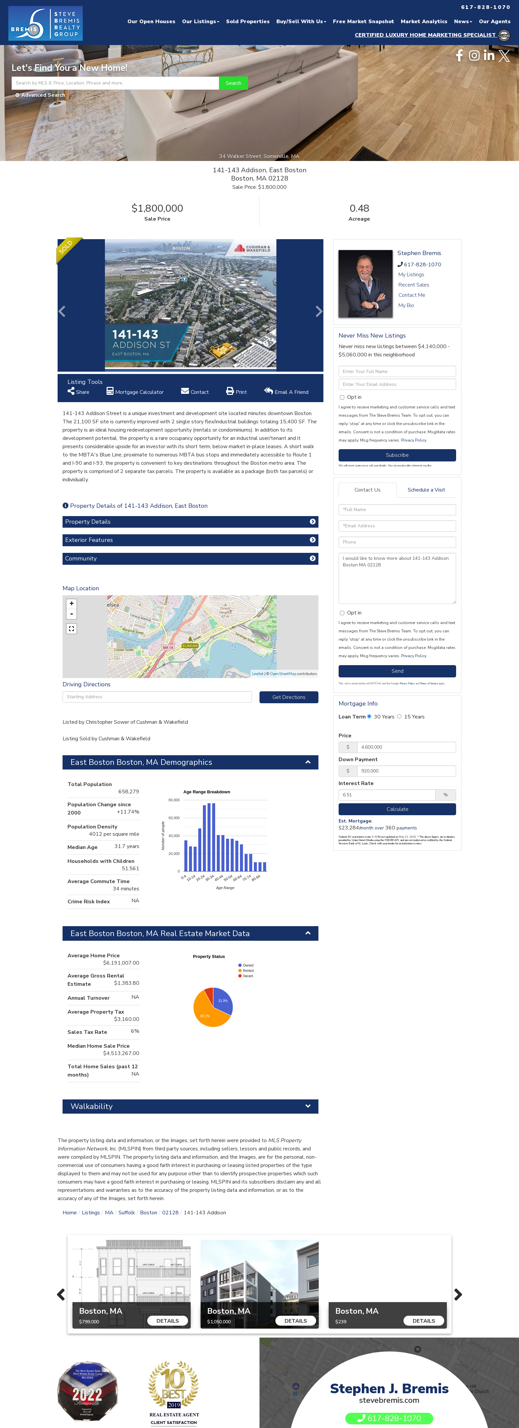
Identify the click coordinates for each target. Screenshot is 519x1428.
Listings (91, 1212)
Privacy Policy (413, 440)
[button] (233, 83)
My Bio (406, 305)
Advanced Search (43, 95)
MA (109, 1212)
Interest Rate (356, 783)
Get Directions (289, 697)
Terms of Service (429, 683)
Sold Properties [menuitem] (248, 21)
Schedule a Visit (426, 490)
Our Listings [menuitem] (200, 21)
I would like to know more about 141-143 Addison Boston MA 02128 (397, 578)
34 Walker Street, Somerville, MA (259, 156)
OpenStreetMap (283, 673)
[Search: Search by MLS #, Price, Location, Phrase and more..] (115, 83)
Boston (148, 1212)
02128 (170, 1212)
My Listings (411, 274)
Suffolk (126, 1212)
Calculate (397, 809)
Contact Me (412, 295)
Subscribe (397, 455)
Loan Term (352, 716)
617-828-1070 (422, 264)
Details (168, 1321)
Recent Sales (414, 285)
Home (70, 1212)
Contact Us (367, 490)
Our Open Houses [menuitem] (151, 21)
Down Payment (358, 759)
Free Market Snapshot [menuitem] (363, 21)
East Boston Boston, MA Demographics (141, 762)
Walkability (92, 1106)
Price (345, 735)
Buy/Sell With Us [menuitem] (301, 21)
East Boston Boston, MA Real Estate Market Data (160, 933)
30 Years (381, 716)
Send (397, 671)
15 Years (411, 716)
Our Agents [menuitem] (495, 21)
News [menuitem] (463, 21)
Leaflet (257, 673)
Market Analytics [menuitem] (424, 21)
